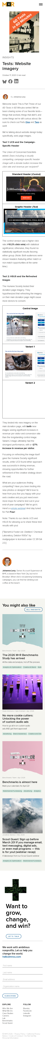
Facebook (27, 1011)
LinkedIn (26, 1013)
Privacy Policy (20, 1034)
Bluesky (26, 1008)
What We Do (7, 1011)
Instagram (27, 1016)
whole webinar (18, 508)
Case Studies (7, 1013)
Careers (5, 1016)
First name (7, 966)
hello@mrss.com (11, 957)
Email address (9, 980)
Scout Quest (7, 1023)
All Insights (33, 610)
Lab (3, 1018)
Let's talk (13, 936)
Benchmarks (7, 1021)
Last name (7, 973)
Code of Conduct (16, 1036)
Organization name (11, 986)
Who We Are (7, 1008)
